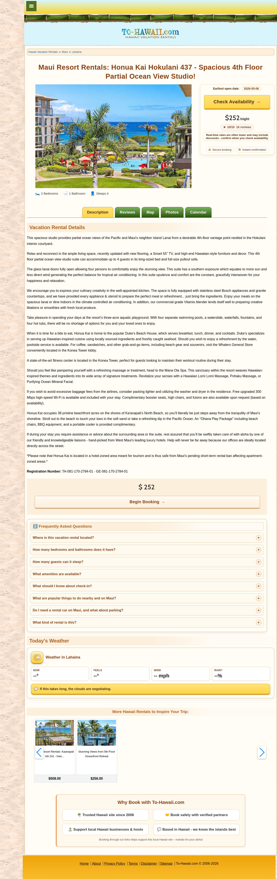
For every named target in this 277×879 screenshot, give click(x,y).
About (112, 845)
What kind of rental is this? (87, 610)
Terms (149, 845)
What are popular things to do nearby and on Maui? (107, 585)
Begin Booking (161, 489)
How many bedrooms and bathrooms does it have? (106, 537)
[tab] (114, 200)
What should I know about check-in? (95, 573)
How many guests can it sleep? (90, 549)
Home (100, 845)
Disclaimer (165, 845)
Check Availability (238, 101)
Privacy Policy (131, 845)
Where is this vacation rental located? (96, 525)
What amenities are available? (89, 561)
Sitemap (183, 845)
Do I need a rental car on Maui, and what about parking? (110, 598)
